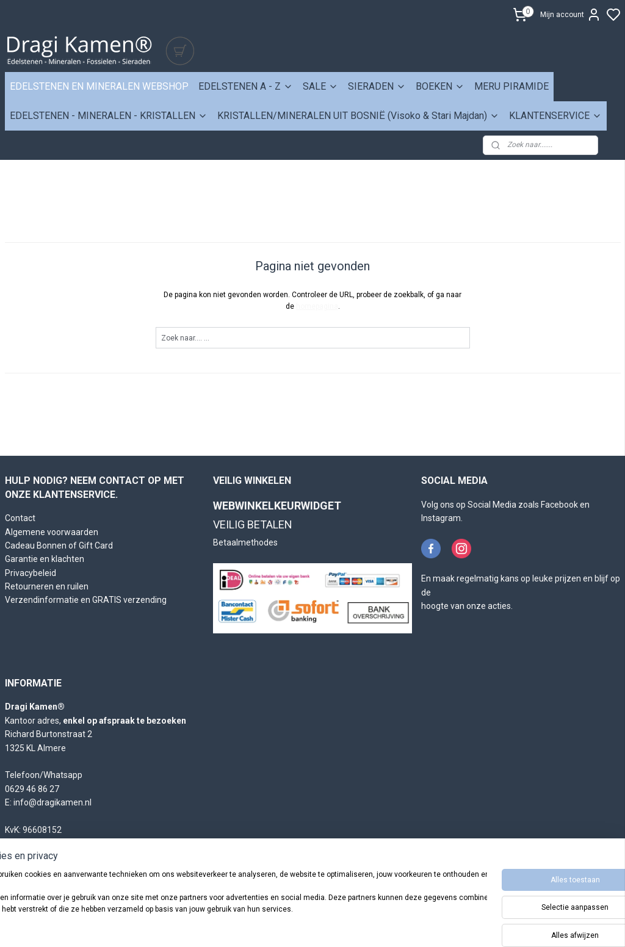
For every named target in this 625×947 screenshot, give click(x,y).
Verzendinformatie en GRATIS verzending (86, 600)
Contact (20, 518)
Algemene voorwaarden (51, 532)
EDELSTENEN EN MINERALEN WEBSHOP (99, 86)
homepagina (317, 306)
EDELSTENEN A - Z (245, 86)
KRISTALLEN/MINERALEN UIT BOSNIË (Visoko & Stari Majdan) (358, 115)
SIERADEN (377, 86)
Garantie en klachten (44, 559)
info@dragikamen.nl (52, 802)
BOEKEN (440, 86)
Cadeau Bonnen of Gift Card (59, 545)
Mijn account (570, 14)
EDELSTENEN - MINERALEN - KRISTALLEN (109, 115)
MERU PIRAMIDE (511, 86)
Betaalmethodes (245, 542)
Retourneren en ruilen (47, 586)
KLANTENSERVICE (555, 115)
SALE (320, 86)
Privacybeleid (30, 573)
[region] (232, 904)
